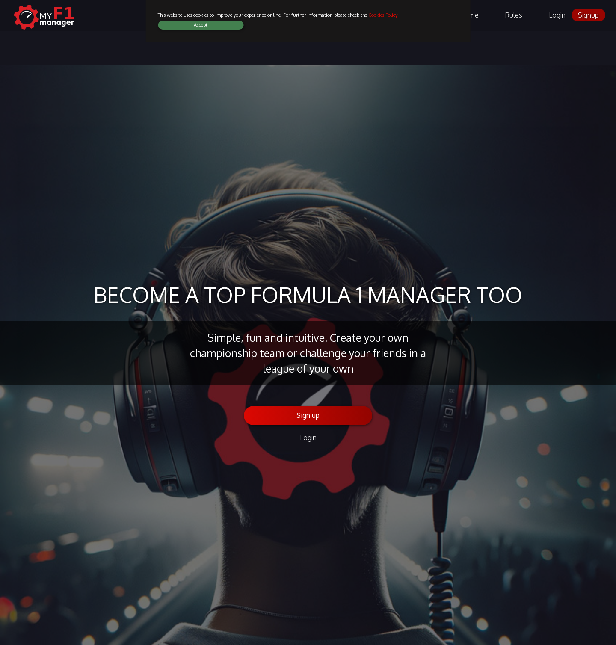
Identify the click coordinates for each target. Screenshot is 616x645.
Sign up (308, 415)
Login (557, 15)
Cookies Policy (382, 15)
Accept (200, 25)
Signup (588, 15)
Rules (513, 15)
